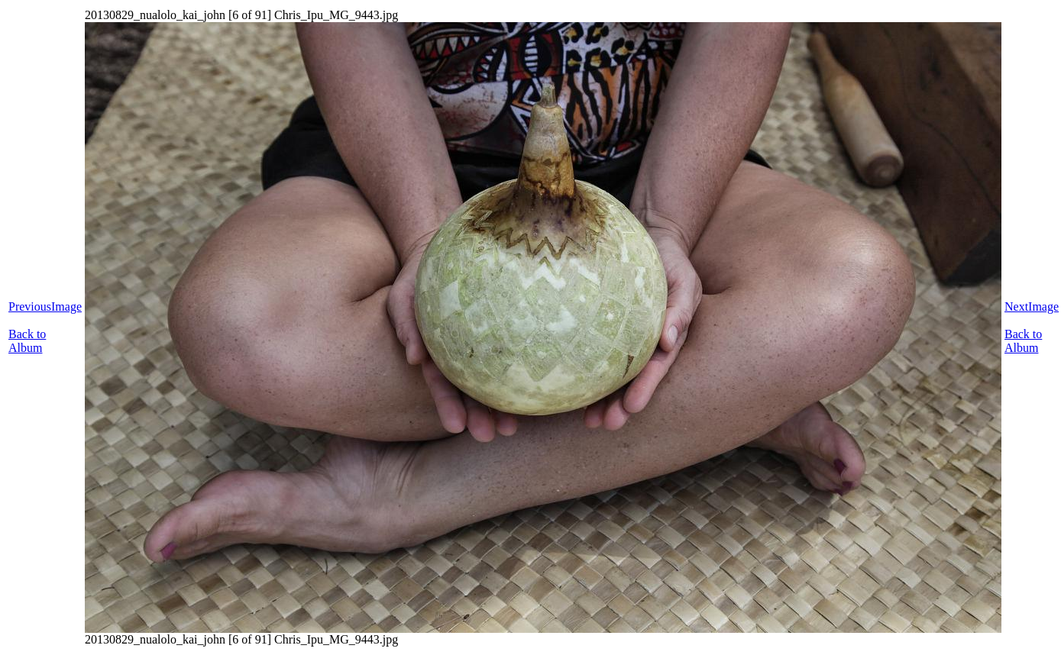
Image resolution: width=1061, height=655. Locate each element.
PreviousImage (45, 306)
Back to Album (27, 341)
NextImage (1031, 306)
